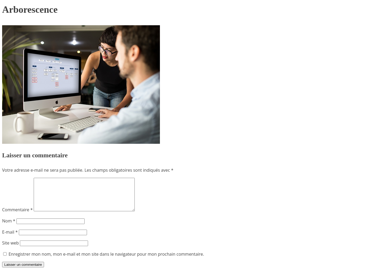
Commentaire (17, 216)
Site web (10, 249)
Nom (8, 227)
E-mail (10, 238)
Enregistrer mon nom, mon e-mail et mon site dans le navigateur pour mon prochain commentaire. (106, 260)
